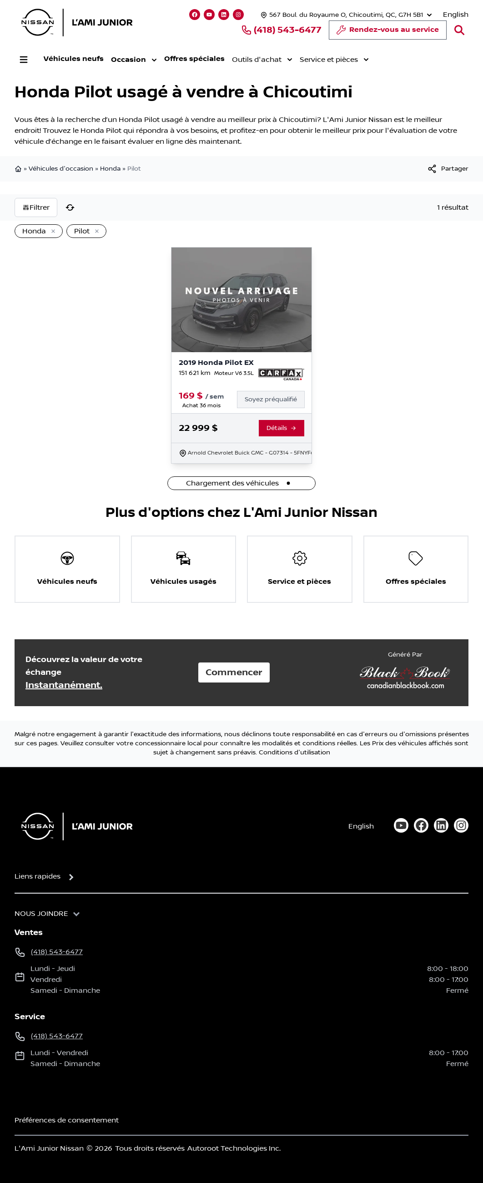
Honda (110, 168)
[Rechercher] (459, 30)
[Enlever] (51, 231)
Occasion (134, 60)
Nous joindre (41, 914)
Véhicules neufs (74, 59)
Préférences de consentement (67, 1120)
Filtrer (36, 207)
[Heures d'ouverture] (345, 14)
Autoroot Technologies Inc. (234, 1148)
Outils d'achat (262, 59)
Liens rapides (37, 876)
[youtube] (401, 825)
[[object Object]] (447, 168)
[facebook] (421, 825)
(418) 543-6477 (281, 30)
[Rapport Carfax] (281, 374)
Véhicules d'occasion (61, 168)
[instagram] (461, 825)
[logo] (77, 22)
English (455, 14)
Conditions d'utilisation (294, 752)
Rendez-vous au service (387, 32)
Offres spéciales (194, 59)
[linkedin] (441, 825)
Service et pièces (334, 59)
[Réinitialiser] (70, 207)
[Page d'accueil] (74, 826)
